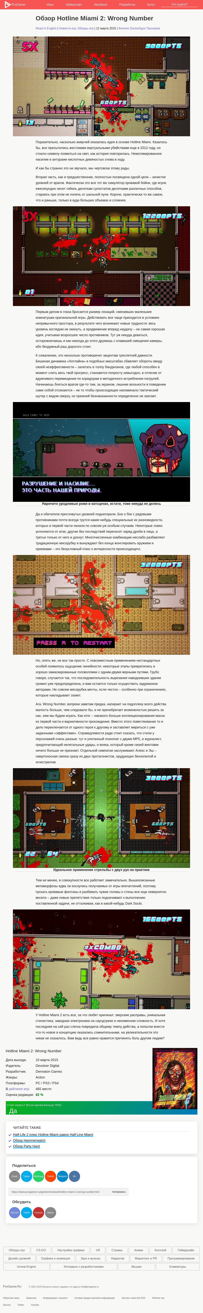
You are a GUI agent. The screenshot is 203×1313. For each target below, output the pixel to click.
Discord (14, 1212)
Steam (50, 1212)
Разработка (127, 4)
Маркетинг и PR (146, 1258)
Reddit (50, 1176)
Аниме (138, 1250)
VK (74, 1176)
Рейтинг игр (158, 1298)
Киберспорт (74, 4)
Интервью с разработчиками (83, 1266)
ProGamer (14, 4)
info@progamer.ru (90, 1286)
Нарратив (117, 1258)
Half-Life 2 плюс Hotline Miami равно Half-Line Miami (53, 1134)
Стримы (117, 1250)
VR (98, 1250)
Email (14, 1176)
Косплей (160, 1250)
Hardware (100, 4)
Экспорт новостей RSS (133, 1298)
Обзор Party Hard (26, 1146)
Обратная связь (11, 1298)
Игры (50, 4)
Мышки (136, 1266)
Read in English (46, 28)
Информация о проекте (55, 1298)
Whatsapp (38, 1176)
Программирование (181, 1258)
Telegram (62, 1176)
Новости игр (67, 28)
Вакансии (31, 1298)
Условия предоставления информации (94, 1298)
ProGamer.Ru (12, 1286)
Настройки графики (71, 1250)
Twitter (26, 1176)
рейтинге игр (19, 1089)
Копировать (119, 1190)
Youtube (38, 1212)
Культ (151, 4)
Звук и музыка (90, 1258)
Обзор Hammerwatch (29, 1140)
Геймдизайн (186, 1250)
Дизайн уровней (19, 1258)
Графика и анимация (55, 1258)
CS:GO (41, 1250)
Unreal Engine (26, 1266)
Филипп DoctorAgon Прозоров (139, 28)
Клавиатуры (177, 1266)
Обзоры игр (86, 28)
